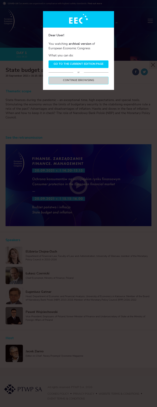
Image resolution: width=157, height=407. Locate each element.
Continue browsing (78, 80)
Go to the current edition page (78, 64)
